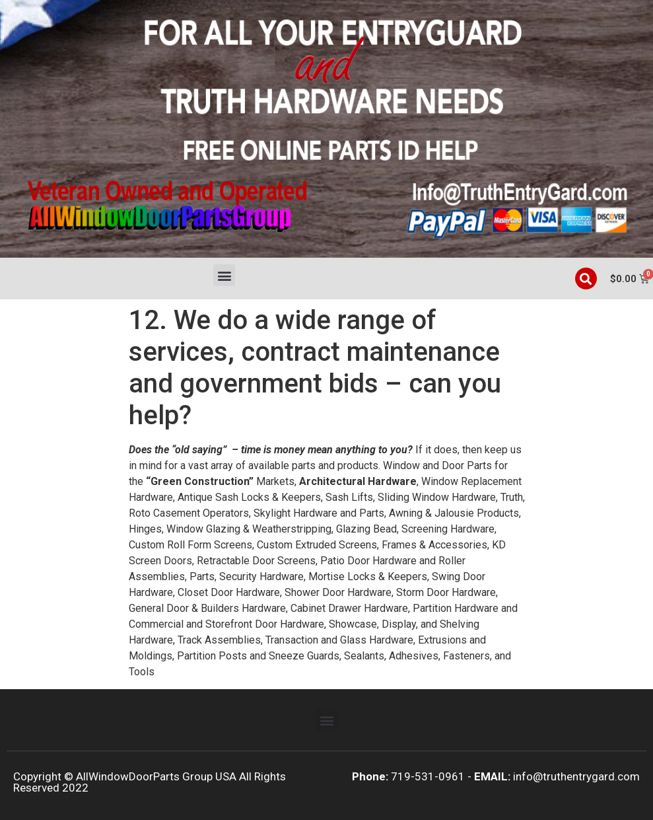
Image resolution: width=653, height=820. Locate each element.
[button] (224, 275)
